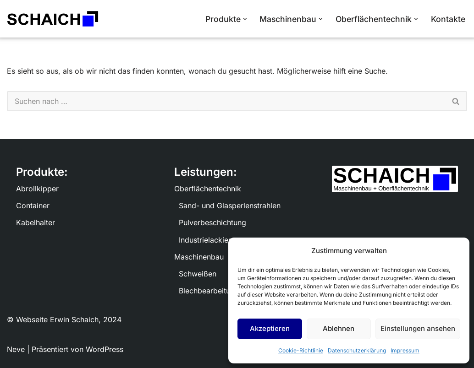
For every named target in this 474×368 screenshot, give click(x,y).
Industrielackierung (211, 239)
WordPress (104, 349)
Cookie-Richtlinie (300, 350)
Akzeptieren (270, 328)
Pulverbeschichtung (212, 222)
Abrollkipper (37, 188)
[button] (245, 19)
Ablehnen (338, 328)
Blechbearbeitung (209, 290)
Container (33, 205)
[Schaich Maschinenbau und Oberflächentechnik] (53, 19)
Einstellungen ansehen (417, 328)
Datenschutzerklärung (357, 350)
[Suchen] (226, 101)
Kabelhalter (35, 222)
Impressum (405, 350)
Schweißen (197, 273)
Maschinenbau (199, 256)
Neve (16, 349)
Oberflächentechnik (207, 188)
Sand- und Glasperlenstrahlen (230, 205)
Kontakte (448, 19)
